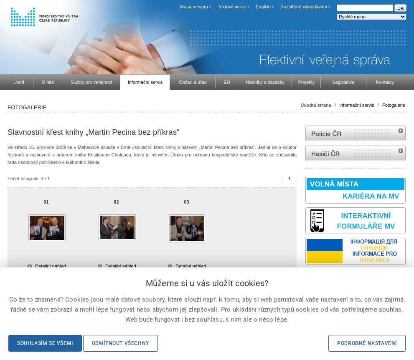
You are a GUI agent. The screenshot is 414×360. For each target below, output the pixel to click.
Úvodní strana (316, 105)
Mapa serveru (194, 6)
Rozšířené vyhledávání (303, 6)
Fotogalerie (393, 105)
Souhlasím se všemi (45, 343)
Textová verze (232, 6)
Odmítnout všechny (120, 343)
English (263, 6)
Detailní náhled (50, 266)
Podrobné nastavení (367, 343)
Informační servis (356, 105)
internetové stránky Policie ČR (355, 133)
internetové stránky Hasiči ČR (355, 153)
